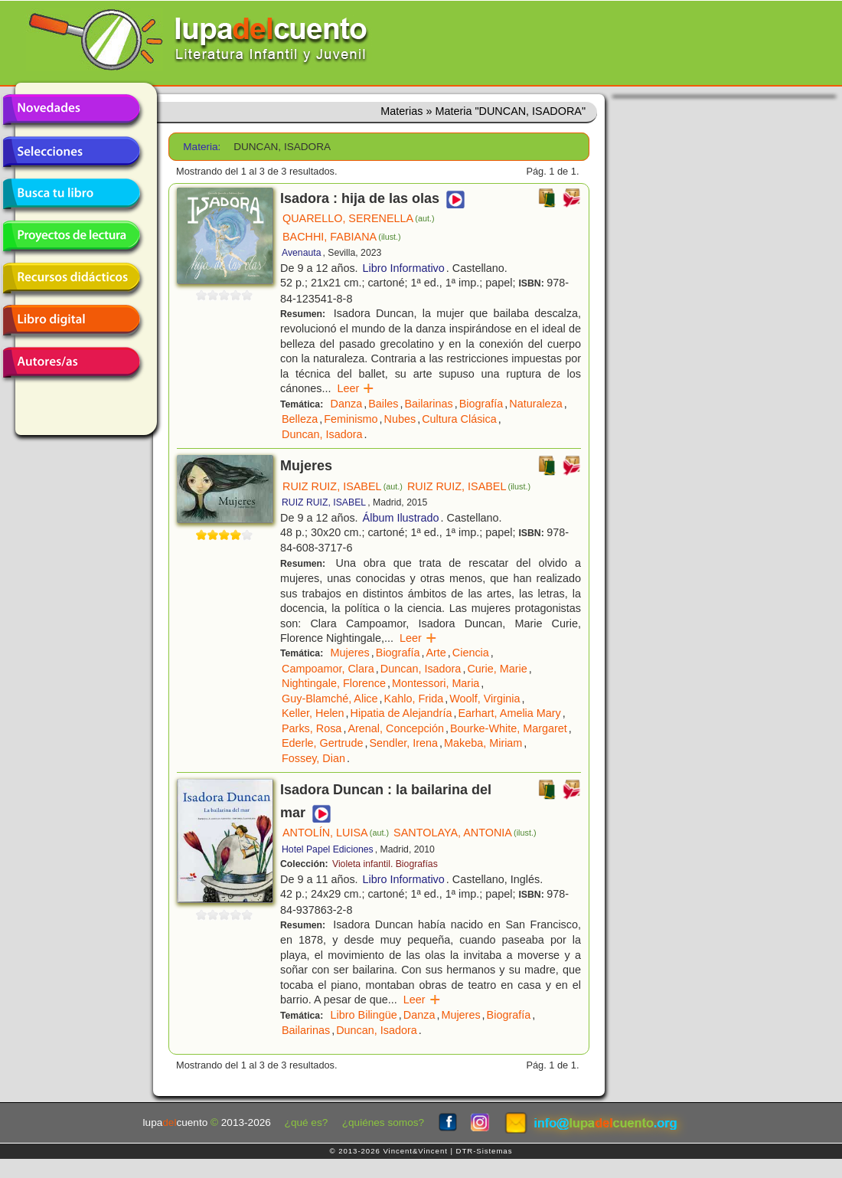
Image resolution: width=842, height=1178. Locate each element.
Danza (347, 404)
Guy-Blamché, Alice (330, 698)
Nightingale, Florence (334, 683)
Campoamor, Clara (328, 669)
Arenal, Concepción (396, 728)
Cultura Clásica (459, 419)
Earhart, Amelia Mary (509, 713)
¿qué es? (306, 1122)
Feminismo (350, 419)
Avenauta (301, 252)
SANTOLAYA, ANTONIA (464, 832)
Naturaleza (536, 404)
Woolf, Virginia (484, 698)
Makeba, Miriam (483, 743)
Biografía (481, 404)
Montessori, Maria (435, 683)
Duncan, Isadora (322, 434)
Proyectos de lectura (71, 236)
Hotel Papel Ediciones (328, 849)
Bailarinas (428, 404)
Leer (355, 388)
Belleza (300, 419)
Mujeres (350, 652)
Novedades (71, 109)
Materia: (201, 146)
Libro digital (71, 320)
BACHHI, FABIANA (341, 237)
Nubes (400, 419)
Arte (435, 652)
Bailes (383, 404)
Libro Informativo (404, 268)
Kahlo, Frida (414, 698)
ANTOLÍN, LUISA (335, 832)
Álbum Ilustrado (401, 518)
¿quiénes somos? (383, 1122)
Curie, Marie (497, 669)
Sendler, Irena (403, 743)
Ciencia (470, 652)
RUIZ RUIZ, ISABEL (342, 486)
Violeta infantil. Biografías (385, 864)
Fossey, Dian (313, 758)
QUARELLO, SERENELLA (358, 218)
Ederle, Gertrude (322, 743)
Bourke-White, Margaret (508, 728)
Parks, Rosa (311, 728)
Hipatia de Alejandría (401, 713)
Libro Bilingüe (364, 1015)
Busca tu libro (71, 193)
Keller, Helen (313, 713)
